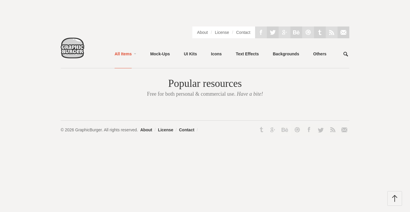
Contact (243, 32)
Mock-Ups (160, 54)
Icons (216, 54)
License (222, 32)
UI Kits (190, 54)
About (202, 32)
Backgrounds (286, 54)
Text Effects (247, 54)
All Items (123, 54)
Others (319, 54)
